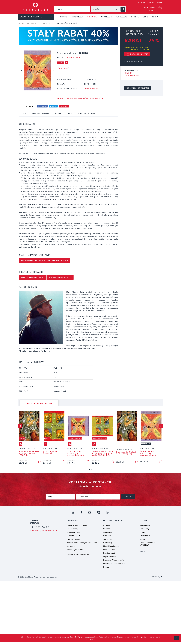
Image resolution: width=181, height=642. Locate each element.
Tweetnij (54, 106)
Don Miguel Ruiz (72, 57)
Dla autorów (145, 536)
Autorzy (106, 525)
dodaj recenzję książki (138, 88)
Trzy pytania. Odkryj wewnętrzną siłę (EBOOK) (29, 453)
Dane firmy (144, 529)
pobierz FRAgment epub (32, 277)
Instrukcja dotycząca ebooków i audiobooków (80, 98)
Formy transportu (74, 536)
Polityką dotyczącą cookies (86, 637)
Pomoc (106, 567)
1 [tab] (90, 470)
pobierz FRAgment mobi (60, 277)
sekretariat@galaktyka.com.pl (44, 531)
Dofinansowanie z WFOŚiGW (147, 543)
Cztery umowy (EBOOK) (50, 452)
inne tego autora (86, 113)
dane (69, 113)
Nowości (63, 17)
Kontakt (156, 17)
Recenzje (63, 68)
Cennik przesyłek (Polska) (77, 525)
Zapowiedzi (77, 17)
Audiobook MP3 (132, 76)
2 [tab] (92, 470)
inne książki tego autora (39, 403)
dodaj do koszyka (139, 54)
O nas (142, 532)
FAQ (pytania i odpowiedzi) (114, 563)
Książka (128, 73)
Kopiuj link (63, 106)
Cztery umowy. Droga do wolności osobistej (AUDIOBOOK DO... (102, 453)
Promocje (92, 17)
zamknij (176, 638)
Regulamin (71, 546)
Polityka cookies (73, 539)
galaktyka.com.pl (28, 23)
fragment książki (40, 113)
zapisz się (128, 496)
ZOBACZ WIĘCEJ (91, 88)
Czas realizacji (72, 529)
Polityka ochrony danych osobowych (82, 542)
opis (24, 113)
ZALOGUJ (141, 2)
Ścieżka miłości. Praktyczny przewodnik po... (75, 453)
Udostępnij (43, 106)
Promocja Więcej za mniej (113, 560)
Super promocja (109, 556)
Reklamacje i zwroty (75, 549)
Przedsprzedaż (109, 553)
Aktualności (145, 525)
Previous (21, 70)
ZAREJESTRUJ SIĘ (154, 2)
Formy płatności (73, 532)
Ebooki (44, 23)
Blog (145, 17)
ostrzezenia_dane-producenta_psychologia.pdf (44, 260)
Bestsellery (121, 17)
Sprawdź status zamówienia (78, 554)
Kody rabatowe (109, 549)
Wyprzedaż (106, 17)
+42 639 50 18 (39, 527)
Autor (58, 113)
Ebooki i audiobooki (111, 546)
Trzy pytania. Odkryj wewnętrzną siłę (126, 453)
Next (53, 70)
